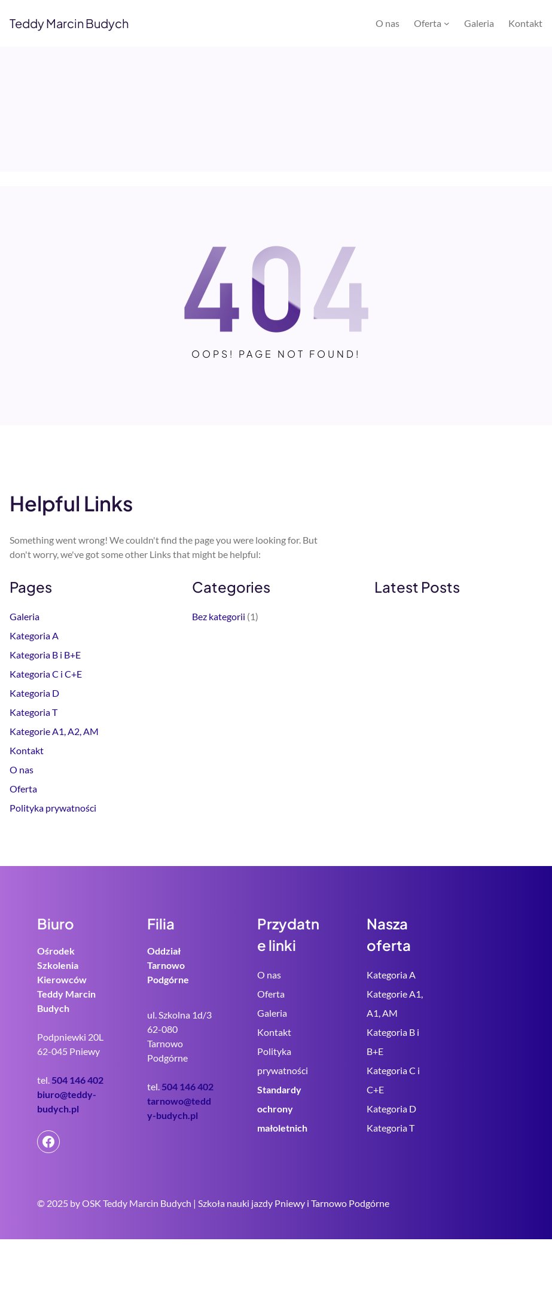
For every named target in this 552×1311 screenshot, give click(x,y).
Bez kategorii (218, 616)
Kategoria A (34, 635)
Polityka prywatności (53, 807)
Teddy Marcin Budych (69, 23)
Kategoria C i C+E (46, 673)
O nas (21, 769)
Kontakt (27, 750)
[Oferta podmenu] (447, 23)
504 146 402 (77, 1080)
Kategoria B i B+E (45, 654)
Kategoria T (33, 712)
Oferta (23, 788)
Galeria (24, 616)
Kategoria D (34, 693)
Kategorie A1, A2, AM (54, 731)
